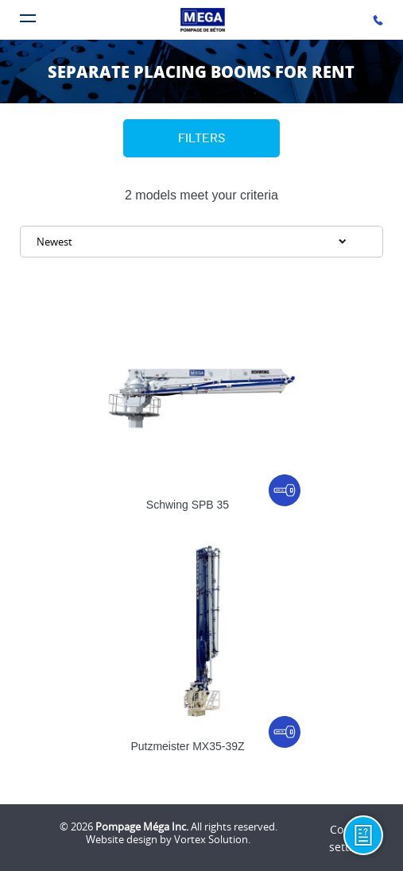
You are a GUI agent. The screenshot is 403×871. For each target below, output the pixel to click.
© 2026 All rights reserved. (168, 826)
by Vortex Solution (204, 839)
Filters (201, 138)
